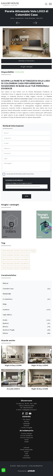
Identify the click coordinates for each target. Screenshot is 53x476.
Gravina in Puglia (26, 330)
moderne (26, 310)
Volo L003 (39, 18)
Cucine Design (26, 433)
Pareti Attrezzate (30, 18)
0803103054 (28, 407)
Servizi (26, 421)
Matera (26, 333)
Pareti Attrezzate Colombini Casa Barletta (15, 268)
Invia (26, 196)
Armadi (26, 455)
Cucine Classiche (26, 437)
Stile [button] (4, 304)
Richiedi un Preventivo (26, 61)
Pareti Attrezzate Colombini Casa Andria (15, 255)
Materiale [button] (7, 294)
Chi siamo (26, 419)
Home (12, 18)
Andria (26, 320)
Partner (26, 425)
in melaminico (26, 299)
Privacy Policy (30, 174)
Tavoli (26, 439)
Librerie (26, 447)
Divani (26, 451)
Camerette (26, 457)
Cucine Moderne (26, 435)
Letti (26, 453)
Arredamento (19, 18)
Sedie (26, 441)
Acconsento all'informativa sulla (20, 174)
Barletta (26, 323)
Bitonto (26, 327)
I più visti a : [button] (7, 315)
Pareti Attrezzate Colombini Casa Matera (15, 259)
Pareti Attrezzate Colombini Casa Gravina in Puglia (18, 251)
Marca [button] (5, 283)
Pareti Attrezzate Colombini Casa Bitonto (15, 263)
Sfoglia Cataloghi (26, 67)
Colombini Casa (26, 289)
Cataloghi (26, 423)
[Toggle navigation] (50, 4)
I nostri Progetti (26, 427)
